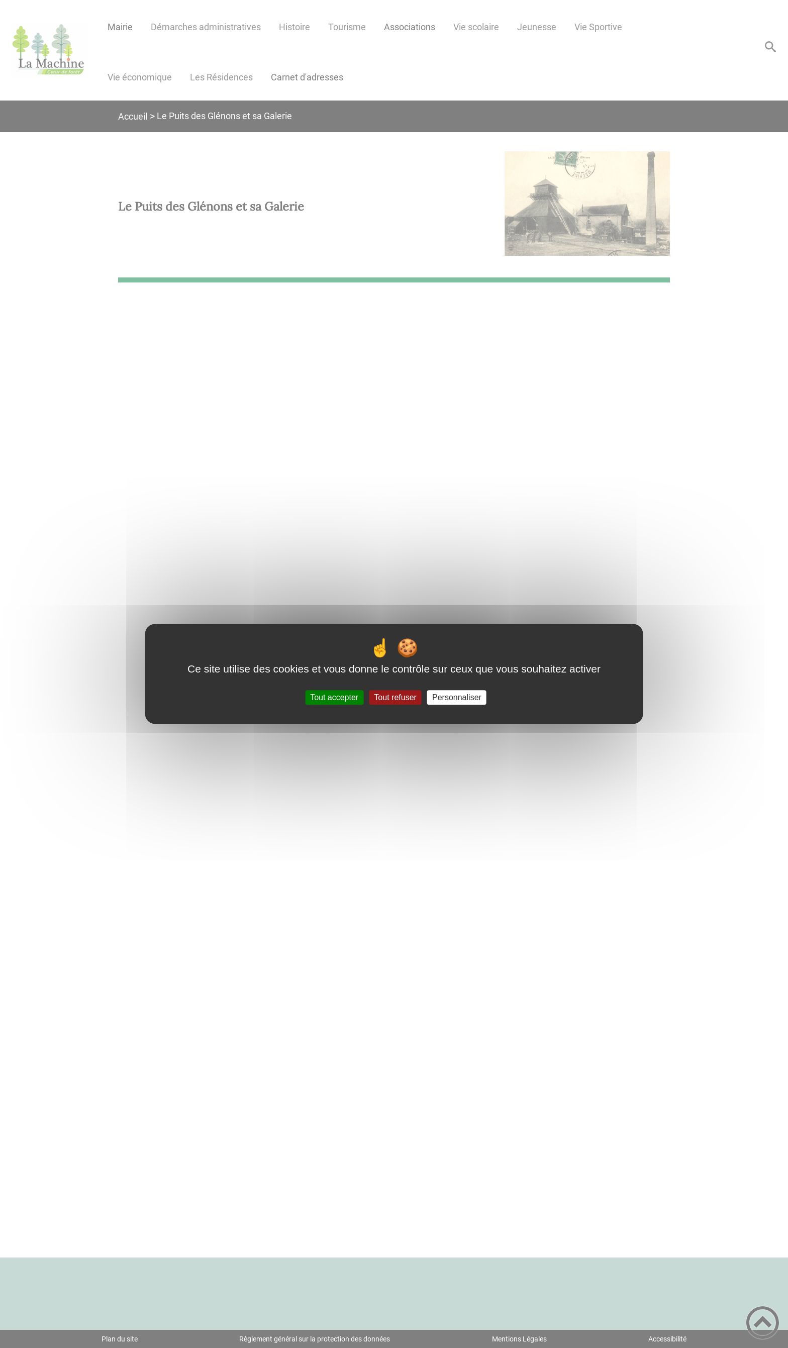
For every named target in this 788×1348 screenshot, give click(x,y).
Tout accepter (334, 697)
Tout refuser (395, 697)
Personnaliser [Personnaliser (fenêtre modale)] (456, 697)
